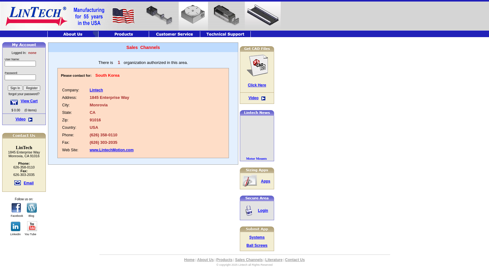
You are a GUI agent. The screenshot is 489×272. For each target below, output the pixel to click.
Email (29, 183)
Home (189, 260)
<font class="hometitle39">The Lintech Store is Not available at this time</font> (24, 78)
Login (263, 210)
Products (224, 260)
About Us (205, 260)
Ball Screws (256, 245)
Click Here (257, 85)
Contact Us (295, 260)
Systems (256, 237)
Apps (265, 181)
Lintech (96, 90)
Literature (274, 260)
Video (21, 119)
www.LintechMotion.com (111, 150)
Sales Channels (249, 260)
